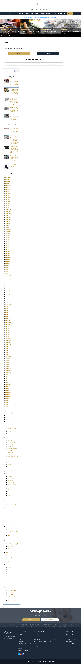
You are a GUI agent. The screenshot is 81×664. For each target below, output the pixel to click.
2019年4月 (8, 312)
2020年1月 (8, 300)
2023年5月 (8, 241)
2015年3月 (7, 378)
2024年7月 (8, 215)
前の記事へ (51, 64)
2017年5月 (7, 350)
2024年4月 (8, 219)
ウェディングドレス (12, 504)
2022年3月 (8, 270)
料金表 (27, 13)
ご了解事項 (20, 641)
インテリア (10, 466)
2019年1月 (7, 318)
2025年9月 (8, 191)
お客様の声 (48, 13)
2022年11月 (8, 253)
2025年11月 (8, 187)
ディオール (10, 578)
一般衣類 (10, 440)
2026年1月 (8, 183)
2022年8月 (8, 260)
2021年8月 (7, 284)
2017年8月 (7, 346)
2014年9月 (8, 386)
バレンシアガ (11, 574)
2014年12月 (8, 382)
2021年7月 (7, 286)
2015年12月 (8, 368)
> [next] (79, 26)
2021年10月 (8, 280)
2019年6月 (8, 310)
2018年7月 (7, 330)
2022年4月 (8, 268)
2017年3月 (7, 354)
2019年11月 (8, 304)
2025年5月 (8, 199)
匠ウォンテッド (69, 641)
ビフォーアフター (35, 13)
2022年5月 (8, 266)
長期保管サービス (69, 635)
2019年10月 (8, 306)
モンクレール (52, 639)
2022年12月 (8, 251)
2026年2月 (8, 181)
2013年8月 (7, 401)
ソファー (10, 460)
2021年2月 (7, 294)
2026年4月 (8, 177)
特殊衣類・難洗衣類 (12, 448)
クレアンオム (8, 471)
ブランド (7, 565)
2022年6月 (8, 264)
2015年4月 (7, 376)
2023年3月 (8, 245)
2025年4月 (8, 201)
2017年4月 (8, 352)
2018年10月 (8, 324)
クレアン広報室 (11, 592)
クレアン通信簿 (9, 437)
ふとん (9, 464)
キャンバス (10, 519)
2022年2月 (8, 272)
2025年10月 (8, 189)
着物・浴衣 (10, 452)
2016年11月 (8, 356)
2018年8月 (8, 328)
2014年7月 (8, 388)
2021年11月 (8, 278)
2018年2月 (7, 336)
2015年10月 (8, 372)
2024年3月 (8, 221)
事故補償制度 (21, 648)
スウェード (10, 521)
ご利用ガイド (11, 13)
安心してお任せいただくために (40, 641)
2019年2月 (8, 316)
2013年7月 (7, 403)
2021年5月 (7, 290)
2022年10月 (8, 255)
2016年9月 (8, 360)
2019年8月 (8, 308)
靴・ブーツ (10, 432)
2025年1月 (7, 207)
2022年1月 (7, 274)
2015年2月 (7, 380)
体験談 (6, 552)
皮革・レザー (11, 426)
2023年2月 (8, 247)
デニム (9, 523)
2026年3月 (8, 179)
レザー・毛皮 (11, 446)
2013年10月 (8, 397)
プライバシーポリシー (22, 639)
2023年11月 (8, 229)
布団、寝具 (8, 420)
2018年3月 (7, 334)
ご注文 (71, 13)
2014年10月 (8, 384)
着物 (9, 549)
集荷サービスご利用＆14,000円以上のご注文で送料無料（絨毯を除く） (40, 17)
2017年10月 (8, 344)
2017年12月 (8, 340)
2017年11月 (8, 342)
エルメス (10, 582)
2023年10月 (8, 231)
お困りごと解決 (9, 508)
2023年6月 (8, 239)
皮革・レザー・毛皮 (10, 510)
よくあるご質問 (37, 639)
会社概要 (20, 635)
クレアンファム (9, 499)
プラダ (9, 568)
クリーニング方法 (9, 469)
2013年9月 (7, 399)
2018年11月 (8, 322)
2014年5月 (7, 391)
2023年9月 (8, 233)
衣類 (6, 540)
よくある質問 (56, 13)
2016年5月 (7, 362)
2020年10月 (8, 296)
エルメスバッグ (53, 637)
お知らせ (7, 512)
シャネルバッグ (53, 635)
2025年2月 (8, 205)
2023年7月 (8, 237)
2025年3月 (8, 203)
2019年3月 (7, 314)
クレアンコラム (9, 587)
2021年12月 (8, 276)
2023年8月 (8, 235)
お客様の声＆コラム (10, 418)
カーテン (10, 462)
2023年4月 (8, 243)
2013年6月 (7, 405)
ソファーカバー (11, 434)
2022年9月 (8, 258)
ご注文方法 (36, 637)
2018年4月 (8, 332)
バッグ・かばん (11, 444)
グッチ (9, 580)
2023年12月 (8, 227)
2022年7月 (8, 262)
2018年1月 (7, 338)
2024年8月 (8, 213)
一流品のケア (11, 594)
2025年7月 (8, 195)
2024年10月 (8, 209)
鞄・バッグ (10, 481)
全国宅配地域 (36, 646)
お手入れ (7, 416)
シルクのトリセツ (12, 590)
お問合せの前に (50, 619)
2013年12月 (8, 393)
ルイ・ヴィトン (53, 641)
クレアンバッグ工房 (70, 644)
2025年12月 (8, 185)
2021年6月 (8, 288)
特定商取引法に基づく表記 (23, 650)
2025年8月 (8, 193)
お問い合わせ (63, 13)
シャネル (10, 570)
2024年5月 (8, 217)
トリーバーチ (11, 572)
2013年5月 (7, 407)
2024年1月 (8, 225)
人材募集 (20, 637)
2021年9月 (8, 282)
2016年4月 (8, 364)
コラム (42, 13)
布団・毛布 (10, 496)
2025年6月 (8, 197)
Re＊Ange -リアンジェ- (71, 639)
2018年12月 (8, 320)
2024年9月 (8, 211)
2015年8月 (7, 374)
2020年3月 (8, 298)
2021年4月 (8, 292)
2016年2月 (8, 366)
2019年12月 (8, 302)
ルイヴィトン (11, 576)
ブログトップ (34, 64)
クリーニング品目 (20, 13)
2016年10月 (8, 358)
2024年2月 (8, 223)
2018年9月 (8, 326)
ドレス (9, 454)
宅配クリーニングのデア (71, 637)
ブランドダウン (11, 442)
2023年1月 (7, 249)
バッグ (6, 514)
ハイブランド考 (11, 600)
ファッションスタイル (10, 585)
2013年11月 (8, 395)
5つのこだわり (37, 635)
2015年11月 (8, 370)
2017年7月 (7, 348)
